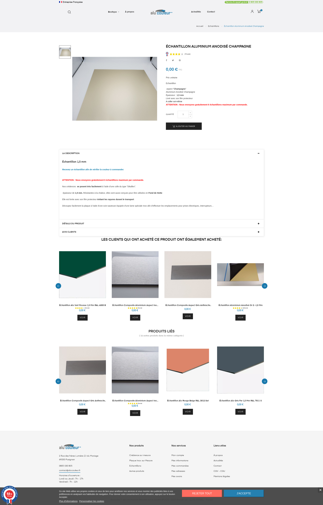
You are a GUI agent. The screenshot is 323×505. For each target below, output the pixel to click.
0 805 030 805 (243, 2)
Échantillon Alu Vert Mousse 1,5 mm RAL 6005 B (82, 305)
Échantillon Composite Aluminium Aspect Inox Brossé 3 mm (135, 305)
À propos (218, 455)
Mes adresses (178, 471)
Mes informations (179, 461)
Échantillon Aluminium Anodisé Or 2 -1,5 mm (241, 305)
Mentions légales (222, 476)
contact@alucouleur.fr (69, 470)
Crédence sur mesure (140, 455)
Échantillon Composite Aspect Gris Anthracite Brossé (187, 305)
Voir (82, 318)
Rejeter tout (202, 493)
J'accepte (244, 493)
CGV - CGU (219, 471)
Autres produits (136, 471)
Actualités (218, 461)
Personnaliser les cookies (91, 501)
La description (71, 153)
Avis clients (69, 232)
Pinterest (180, 60)
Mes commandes (180, 466)
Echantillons (135, 466)
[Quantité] (183, 114)
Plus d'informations (68, 501)
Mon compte (177, 455)
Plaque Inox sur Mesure (140, 461)
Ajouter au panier (184, 126)
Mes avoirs (176, 476)
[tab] (161, 153)
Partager (166, 60)
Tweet (173, 60)
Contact (217, 466)
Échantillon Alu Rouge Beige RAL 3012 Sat (188, 401)
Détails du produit (73, 224)
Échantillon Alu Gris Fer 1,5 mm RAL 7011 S (240, 401)
